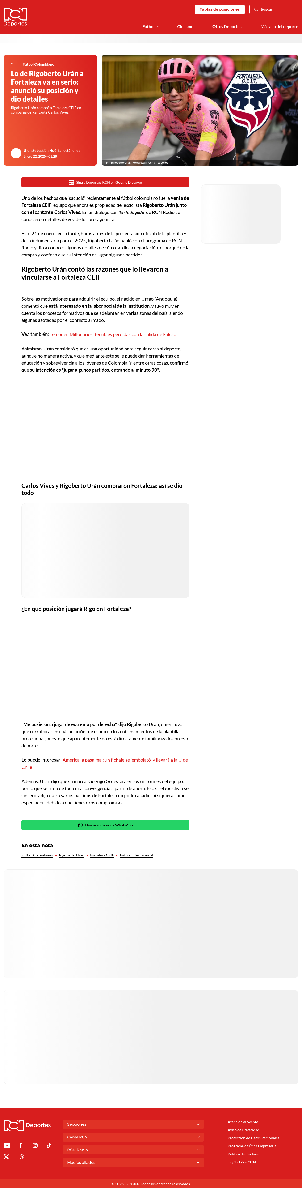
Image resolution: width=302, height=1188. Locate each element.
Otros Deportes (227, 26)
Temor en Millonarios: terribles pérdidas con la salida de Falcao (113, 335)
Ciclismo (185, 26)
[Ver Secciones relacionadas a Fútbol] (157, 26)
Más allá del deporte (279, 26)
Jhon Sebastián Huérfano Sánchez (52, 150)
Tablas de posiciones (220, 9)
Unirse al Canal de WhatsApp (105, 825)
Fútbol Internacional (136, 855)
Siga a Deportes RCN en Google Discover (106, 182)
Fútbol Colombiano (37, 855)
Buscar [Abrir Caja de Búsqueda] (263, 10)
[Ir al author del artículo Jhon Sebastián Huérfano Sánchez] (16, 153)
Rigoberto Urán (71, 855)
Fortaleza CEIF (102, 855)
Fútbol (149, 26)
